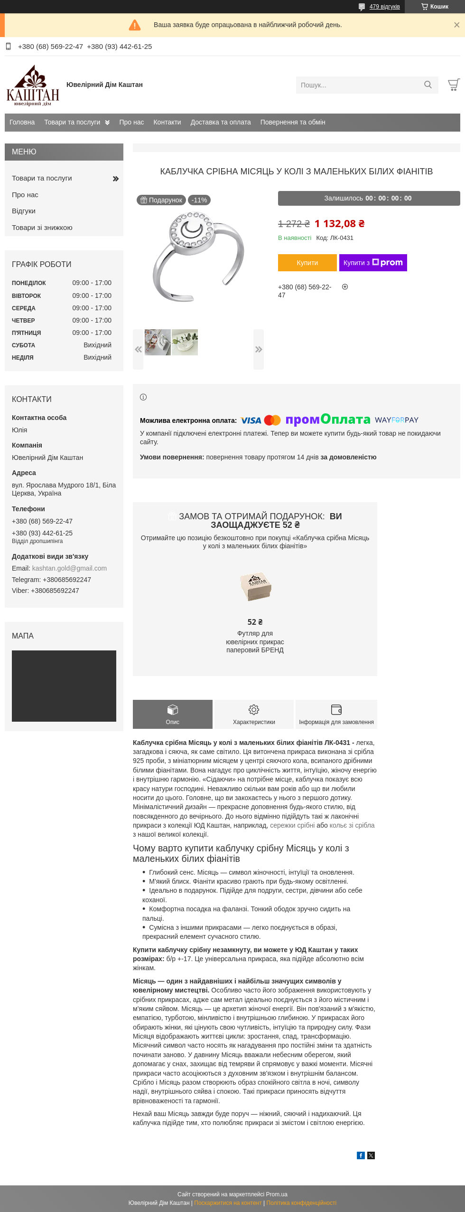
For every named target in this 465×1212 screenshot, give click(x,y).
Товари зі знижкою (42, 227)
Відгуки (24, 211)
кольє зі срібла (352, 825)
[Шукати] (427, 85)
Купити (307, 263)
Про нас (131, 122)
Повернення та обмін (293, 122)
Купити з (373, 262)
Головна (22, 122)
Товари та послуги (72, 122)
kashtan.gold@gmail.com (69, 568)
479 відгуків (385, 6)
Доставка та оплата (221, 122)
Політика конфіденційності (302, 1203)
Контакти (167, 122)
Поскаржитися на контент (227, 1203)
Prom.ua (277, 1194)
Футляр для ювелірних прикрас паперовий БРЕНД (255, 642)
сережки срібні (292, 825)
